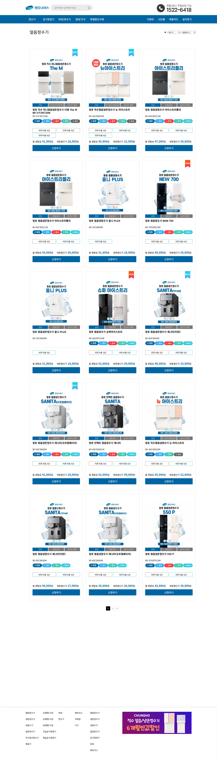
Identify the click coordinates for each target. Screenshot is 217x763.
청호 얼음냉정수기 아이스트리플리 (163, 109)
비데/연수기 (64, 19)
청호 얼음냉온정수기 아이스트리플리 (52, 220)
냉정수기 (29, 725)
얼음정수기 (30, 712)
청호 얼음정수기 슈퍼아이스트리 (105, 332)
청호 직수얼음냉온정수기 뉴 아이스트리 (109, 109)
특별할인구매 (97, 19)
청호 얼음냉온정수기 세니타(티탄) (163, 332)
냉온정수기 (30, 719)
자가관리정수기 (32, 737)
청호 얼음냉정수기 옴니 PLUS (104, 220)
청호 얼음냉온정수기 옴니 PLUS (49, 332)
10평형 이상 (48, 712)
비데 (60, 712)
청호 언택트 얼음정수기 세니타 (105, 443)
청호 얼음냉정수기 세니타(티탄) (49, 554)
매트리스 (78, 712)
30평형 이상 (48, 725)
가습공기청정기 (49, 731)
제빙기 (28, 744)
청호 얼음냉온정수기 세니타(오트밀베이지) (55, 443)
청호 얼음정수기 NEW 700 (159, 220)
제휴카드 (173, 19)
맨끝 (117, 608)
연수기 (61, 719)
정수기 (32, 19)
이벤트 (150, 19)
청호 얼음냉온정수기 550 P (159, 554)
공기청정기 (95, 737)
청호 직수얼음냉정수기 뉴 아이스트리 (164, 443)
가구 (77, 725)
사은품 (161, 19)
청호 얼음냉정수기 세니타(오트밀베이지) (110, 554)
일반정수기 (30, 731)
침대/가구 (80, 19)
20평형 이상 (48, 719)
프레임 (78, 719)
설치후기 (187, 19)
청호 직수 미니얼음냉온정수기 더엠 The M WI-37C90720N (55, 111)
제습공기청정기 (49, 737)
